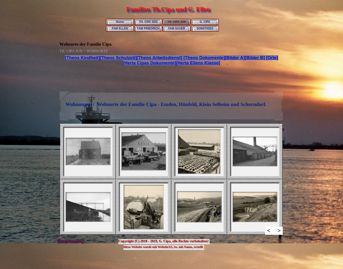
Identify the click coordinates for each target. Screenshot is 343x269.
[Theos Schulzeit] (118, 57)
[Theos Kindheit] (82, 57)
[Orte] (272, 57)
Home (120, 22)
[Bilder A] (235, 57)
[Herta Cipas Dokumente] (149, 62)
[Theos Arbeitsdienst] (159, 57)
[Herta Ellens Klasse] (198, 62)
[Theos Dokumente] (204, 57)
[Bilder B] (255, 57)
